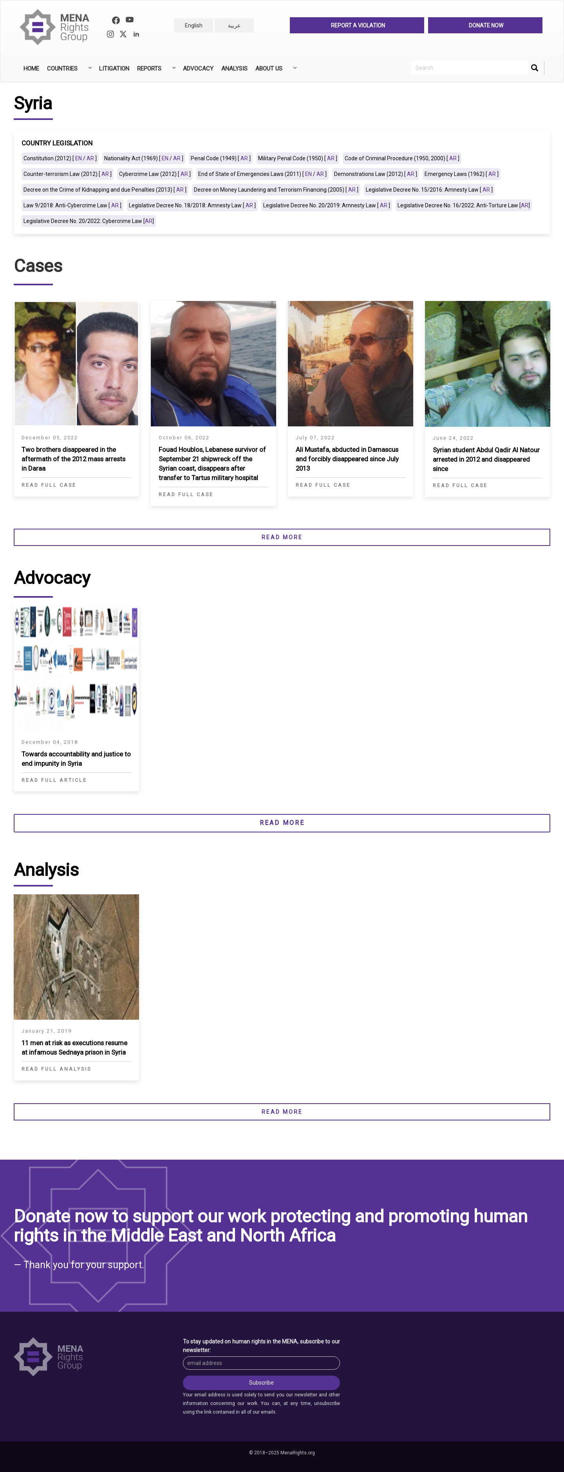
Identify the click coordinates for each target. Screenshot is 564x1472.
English (193, 25)
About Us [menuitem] (275, 71)
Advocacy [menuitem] (198, 68)
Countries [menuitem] (68, 71)
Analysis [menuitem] (234, 68)
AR (90, 158)
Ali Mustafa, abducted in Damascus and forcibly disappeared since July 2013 (347, 459)
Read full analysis (56, 1069)
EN (78, 158)
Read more (282, 537)
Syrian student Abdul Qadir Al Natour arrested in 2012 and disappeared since (486, 459)
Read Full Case (49, 485)
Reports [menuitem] (155, 71)
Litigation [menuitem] (114, 68)
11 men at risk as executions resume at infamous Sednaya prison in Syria (74, 1047)
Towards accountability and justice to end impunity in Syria (76, 758)
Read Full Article (54, 780)
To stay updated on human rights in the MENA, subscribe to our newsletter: (261, 1345)
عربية (234, 25)
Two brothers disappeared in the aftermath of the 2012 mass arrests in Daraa (73, 459)
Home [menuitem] (31, 68)
